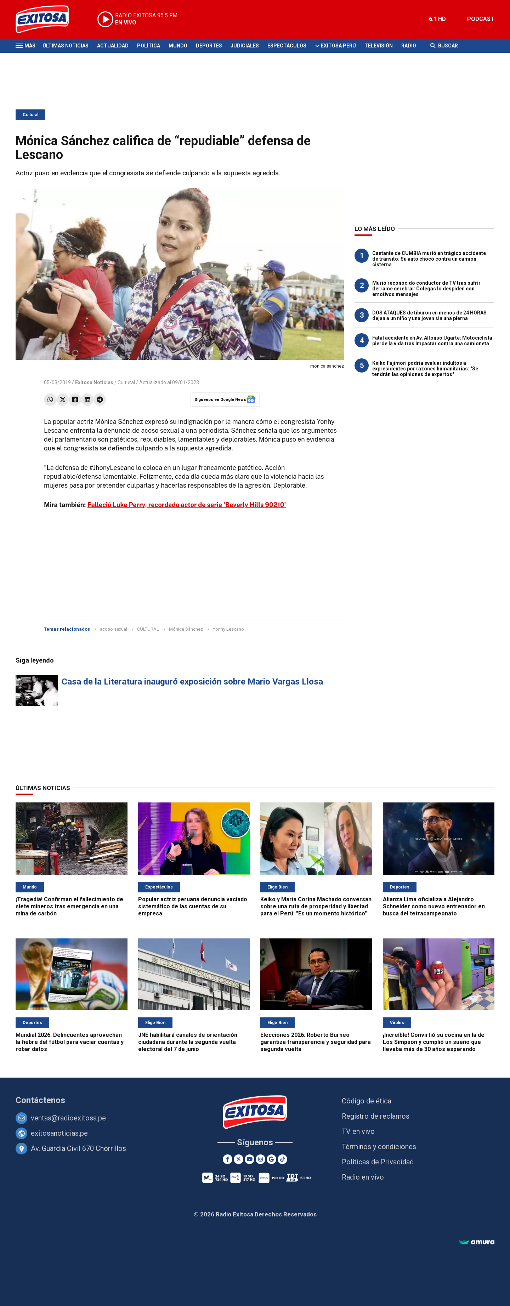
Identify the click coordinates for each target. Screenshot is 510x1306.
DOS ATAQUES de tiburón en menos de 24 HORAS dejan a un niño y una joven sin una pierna (429, 315)
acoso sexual (113, 629)
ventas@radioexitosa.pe (68, 1118)
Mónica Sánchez (186, 629)
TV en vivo (358, 1131)
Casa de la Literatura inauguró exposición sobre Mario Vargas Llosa (192, 682)
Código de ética (366, 1101)
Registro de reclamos (375, 1116)
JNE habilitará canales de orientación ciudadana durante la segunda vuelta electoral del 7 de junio (187, 1042)
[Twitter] (238, 1159)
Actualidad (113, 46)
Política (148, 46)
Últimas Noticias (65, 46)
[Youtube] (249, 1159)
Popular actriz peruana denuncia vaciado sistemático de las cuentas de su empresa (192, 906)
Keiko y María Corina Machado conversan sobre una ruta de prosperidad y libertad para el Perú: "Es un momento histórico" (316, 906)
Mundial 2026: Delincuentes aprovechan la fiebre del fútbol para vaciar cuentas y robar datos (70, 1042)
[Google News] (271, 1159)
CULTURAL (148, 629)
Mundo (178, 46)
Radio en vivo (363, 1177)
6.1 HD (437, 19)
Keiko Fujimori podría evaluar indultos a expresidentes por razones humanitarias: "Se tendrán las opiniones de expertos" (425, 368)
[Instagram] (260, 1159)
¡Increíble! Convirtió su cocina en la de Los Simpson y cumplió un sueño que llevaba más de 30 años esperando (433, 1042)
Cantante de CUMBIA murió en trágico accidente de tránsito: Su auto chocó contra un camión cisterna (429, 258)
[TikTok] (282, 1159)
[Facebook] (227, 1159)
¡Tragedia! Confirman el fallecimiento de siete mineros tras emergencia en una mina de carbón (69, 906)
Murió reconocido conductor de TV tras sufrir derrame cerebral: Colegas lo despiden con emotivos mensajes (426, 288)
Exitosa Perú (338, 46)
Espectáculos (286, 46)
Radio (408, 46)
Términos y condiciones (379, 1146)
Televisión (378, 46)
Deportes (209, 46)
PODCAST (480, 19)
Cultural (30, 114)
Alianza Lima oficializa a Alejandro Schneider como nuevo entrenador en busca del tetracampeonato (434, 906)
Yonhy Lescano (228, 629)
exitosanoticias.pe (59, 1133)
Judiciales (245, 46)
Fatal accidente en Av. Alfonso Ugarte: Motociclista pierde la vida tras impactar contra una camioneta (432, 340)
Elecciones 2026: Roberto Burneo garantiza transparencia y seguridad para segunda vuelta (315, 1042)
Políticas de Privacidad (378, 1162)
